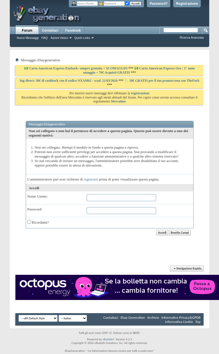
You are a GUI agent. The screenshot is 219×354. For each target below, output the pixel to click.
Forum (27, 30)
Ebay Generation (133, 317)
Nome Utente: (37, 196)
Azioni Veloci (59, 37)
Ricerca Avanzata (192, 37)
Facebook (73, 30)
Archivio (153, 317)
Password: (34, 209)
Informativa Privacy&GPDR (181, 317)
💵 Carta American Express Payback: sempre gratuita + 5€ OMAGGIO (76, 68)
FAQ (44, 37)
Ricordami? (38, 222)
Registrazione (187, 4)
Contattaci (50, 30)
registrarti (91, 179)
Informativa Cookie (179, 322)
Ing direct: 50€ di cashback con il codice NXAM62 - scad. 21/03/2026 (69, 81)
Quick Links (82, 37)
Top (198, 322)
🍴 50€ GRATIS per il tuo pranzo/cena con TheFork (161, 81)
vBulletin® (108, 339)
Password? (159, 4)
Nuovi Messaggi (28, 37)
